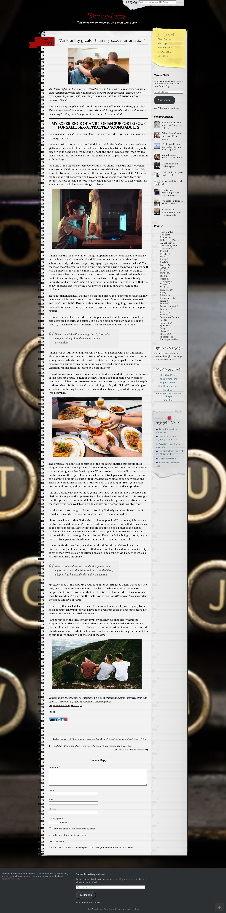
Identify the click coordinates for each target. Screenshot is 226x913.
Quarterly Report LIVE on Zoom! (168, 445)
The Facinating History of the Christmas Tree (169, 452)
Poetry (163, 292)
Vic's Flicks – (168, 400)
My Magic (162, 43)
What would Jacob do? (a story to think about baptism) (172, 147)
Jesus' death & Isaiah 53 (172, 182)
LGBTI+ (163, 273)
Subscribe (164, 100)
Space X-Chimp (132, 909)
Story (145, 739)
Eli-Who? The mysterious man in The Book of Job (171, 212)
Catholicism (166, 242)
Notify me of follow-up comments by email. (74, 828)
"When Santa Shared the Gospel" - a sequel (172, 136)
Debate (163, 254)
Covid (163, 251)
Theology (164, 336)
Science (164, 314)
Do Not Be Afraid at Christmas (167, 430)
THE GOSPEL (164, 51)
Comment (54, 767)
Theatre (164, 333)
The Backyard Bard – (169, 378)
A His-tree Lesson (166, 458)
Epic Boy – (168, 389)
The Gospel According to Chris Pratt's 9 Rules (171, 193)
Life (111, 739)
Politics (163, 295)
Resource (164, 309)
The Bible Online (168, 375)
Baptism (164, 237)
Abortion (164, 231)
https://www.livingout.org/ (65, 705)
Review (163, 311)
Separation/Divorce (169, 317)
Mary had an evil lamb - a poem (170, 165)
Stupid (163, 331)
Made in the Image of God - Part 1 (172, 174)
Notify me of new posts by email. (69, 835)
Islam (162, 270)
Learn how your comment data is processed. (111, 847)
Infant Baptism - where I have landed (172, 156)
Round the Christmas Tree (167, 464)
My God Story (165, 47)
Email (51, 799)
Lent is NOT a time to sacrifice (130, 749)
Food (162, 262)
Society (138, 739)
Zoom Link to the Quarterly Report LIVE (166, 438)
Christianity (101, 739)
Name (51, 790)
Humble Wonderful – (168, 386)
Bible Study (166, 240)
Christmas (165, 248)
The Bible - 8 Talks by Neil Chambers (172, 202)
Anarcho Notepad (112, 909)
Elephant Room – (169, 382)
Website (53, 809)
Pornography (121, 739)
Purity (163, 303)
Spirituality (165, 325)
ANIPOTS (15, 878)
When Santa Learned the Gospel (168, 395)
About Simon (164, 39)
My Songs (163, 55)
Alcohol (164, 234)
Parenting (165, 289)
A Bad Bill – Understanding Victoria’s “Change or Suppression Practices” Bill (90, 745)
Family (163, 259)
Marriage (164, 281)
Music (163, 287)
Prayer (163, 300)
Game (163, 267)
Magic (163, 278)
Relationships (167, 306)
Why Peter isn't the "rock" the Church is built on (172, 125)
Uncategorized (167, 339)
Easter (163, 256)
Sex (130, 739)
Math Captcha (56, 818)
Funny (163, 265)
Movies (163, 284)
